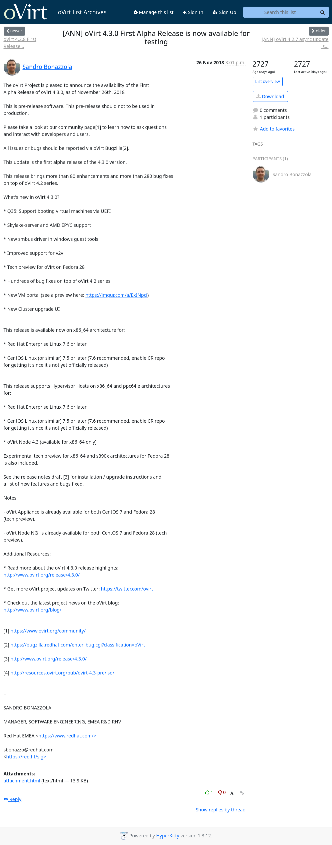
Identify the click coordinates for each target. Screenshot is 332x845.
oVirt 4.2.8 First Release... (20, 42)
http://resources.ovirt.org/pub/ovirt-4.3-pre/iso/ (62, 672)
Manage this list (154, 12)
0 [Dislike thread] (222, 792)
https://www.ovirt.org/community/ (48, 631)
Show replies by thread (220, 809)
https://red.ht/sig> (26, 756)
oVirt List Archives (55, 12)
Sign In (193, 12)
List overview (267, 81)
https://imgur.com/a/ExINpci (116, 295)
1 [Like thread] (209, 792)
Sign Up (224, 12)
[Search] (323, 12)
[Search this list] (280, 12)
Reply (13, 799)
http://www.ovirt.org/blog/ (33, 610)
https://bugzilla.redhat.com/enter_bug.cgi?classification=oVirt (77, 644)
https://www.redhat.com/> (67, 735)
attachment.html (22, 780)
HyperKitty (167, 835)
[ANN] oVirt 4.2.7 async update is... (295, 42)
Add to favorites (274, 129)
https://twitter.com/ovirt (127, 589)
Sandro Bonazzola (47, 67)
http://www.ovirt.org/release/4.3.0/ (42, 575)
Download (270, 96)
